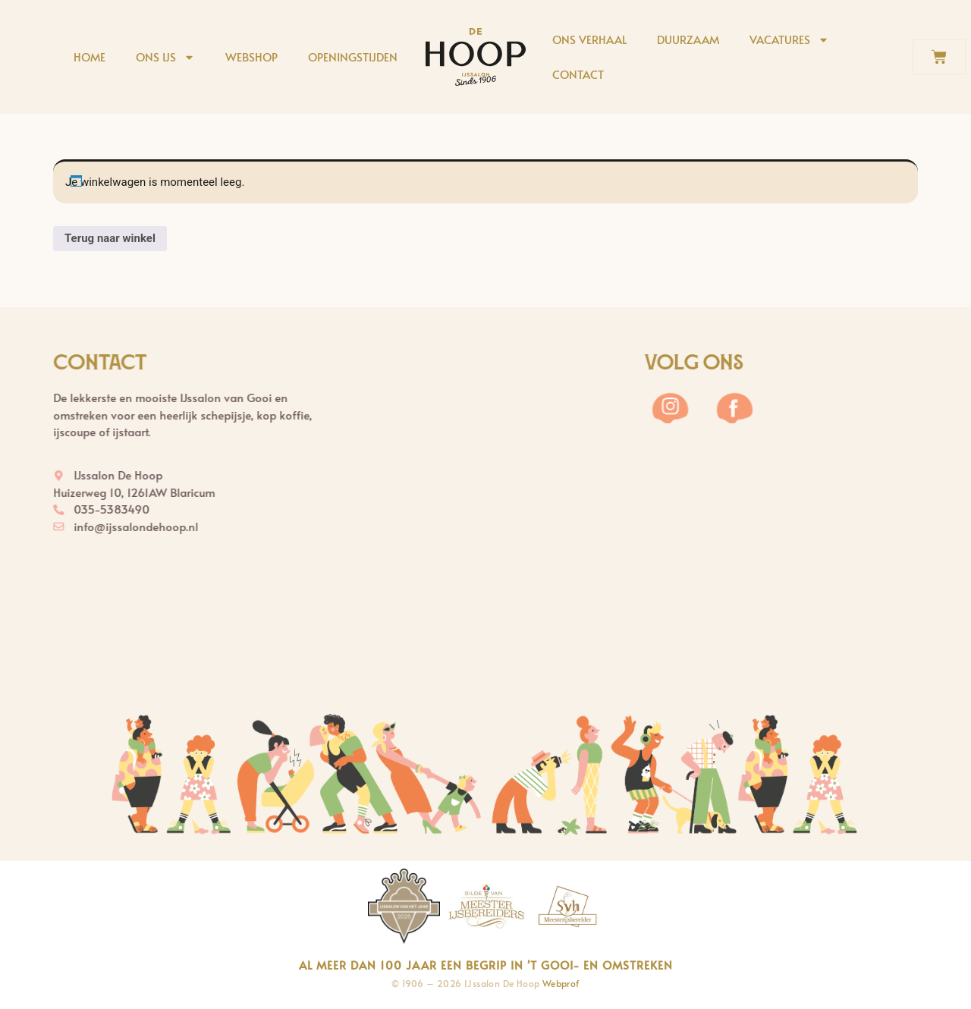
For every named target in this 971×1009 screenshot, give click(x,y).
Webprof (561, 983)
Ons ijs (165, 57)
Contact (578, 74)
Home (89, 56)
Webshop (251, 56)
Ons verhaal (589, 39)
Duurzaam (688, 39)
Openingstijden (353, 56)
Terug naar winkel (110, 238)
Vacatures (789, 40)
